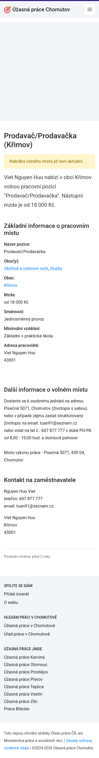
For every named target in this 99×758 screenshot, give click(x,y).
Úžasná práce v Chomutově (29, 625)
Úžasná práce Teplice (24, 686)
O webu (11, 602)
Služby (56, 268)
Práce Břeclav (17, 708)
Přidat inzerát (16, 594)
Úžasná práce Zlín (20, 701)
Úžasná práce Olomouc (26, 664)
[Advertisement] (49, 71)
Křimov (10, 285)
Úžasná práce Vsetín (23, 694)
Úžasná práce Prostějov (26, 672)
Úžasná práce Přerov (23, 679)
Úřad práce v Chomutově (27, 634)
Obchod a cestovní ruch (26, 268)
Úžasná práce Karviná (24, 657)
